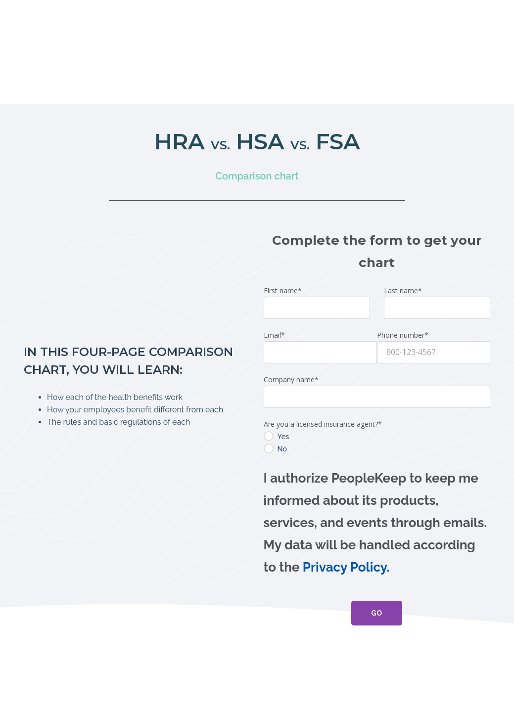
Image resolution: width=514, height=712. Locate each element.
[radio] (377, 367)
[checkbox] (377, 373)
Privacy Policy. (346, 497)
